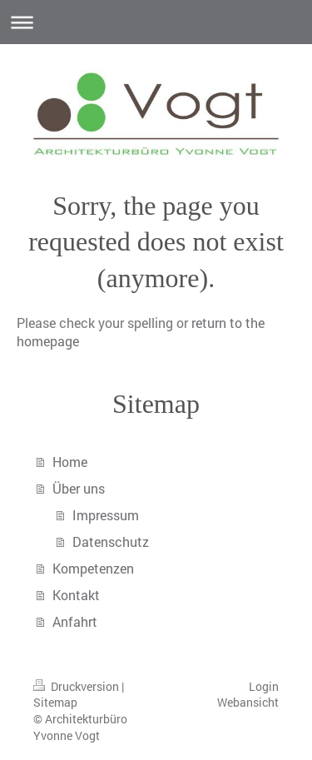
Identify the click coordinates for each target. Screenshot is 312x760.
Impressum (105, 515)
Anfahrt (74, 621)
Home (69, 461)
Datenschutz (110, 541)
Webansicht (248, 702)
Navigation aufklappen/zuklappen (156, 22)
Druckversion (77, 686)
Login (264, 686)
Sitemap (55, 702)
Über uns (78, 488)
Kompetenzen (93, 568)
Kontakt (76, 595)
